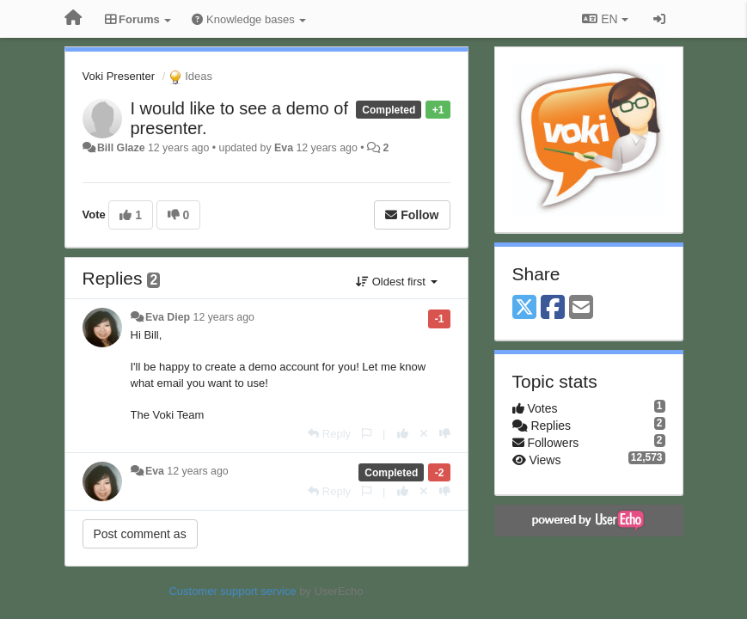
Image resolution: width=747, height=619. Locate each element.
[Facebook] (553, 308)
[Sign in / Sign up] (659, 19)
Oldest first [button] (396, 281)
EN (605, 19)
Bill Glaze (121, 148)
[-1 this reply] (444, 433)
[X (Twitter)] (524, 308)
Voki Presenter (119, 76)
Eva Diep (167, 317)
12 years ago (223, 317)
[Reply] (329, 433)
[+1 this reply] (402, 433)
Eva (283, 148)
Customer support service (232, 591)
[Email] (581, 308)
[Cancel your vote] (423, 433)
